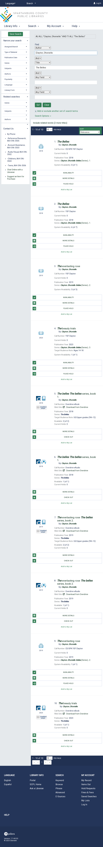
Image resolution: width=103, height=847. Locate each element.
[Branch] (30, 3)
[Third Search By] (43, 77)
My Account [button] (55, 25)
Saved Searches (89, 796)
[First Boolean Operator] (38, 58)
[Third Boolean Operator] (38, 87)
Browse (59, 784)
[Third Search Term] (64, 82)
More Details (53, 178)
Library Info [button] (12, 25)
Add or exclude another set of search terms (56, 111)
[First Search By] (43, 47)
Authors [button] (8, 74)
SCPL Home (35, 784)
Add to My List (66, 190)
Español (8, 784)
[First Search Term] (64, 52)
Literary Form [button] (10, 90)
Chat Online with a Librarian (15, 171)
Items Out (86, 784)
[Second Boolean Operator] (38, 73)
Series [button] (7, 63)
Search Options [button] (43, 116)
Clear (46, 105)
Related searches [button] (11, 96)
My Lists (85, 800)
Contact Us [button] (8, 128)
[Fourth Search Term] (64, 97)
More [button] (77, 26)
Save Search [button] (15, 34)
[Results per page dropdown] (49, 129)
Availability (53, 173)
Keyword (60, 780)
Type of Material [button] (11, 52)
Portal (32, 780)
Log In (98, 3)
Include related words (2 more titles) (50, 123)
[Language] (10, 3)
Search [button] (33, 25)
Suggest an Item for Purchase (15, 177)
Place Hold (53, 184)
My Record (86, 780)
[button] (15, 106)
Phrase (59, 788)
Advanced (60, 792)
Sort (82, 129)
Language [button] (8, 85)
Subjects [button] (8, 68)
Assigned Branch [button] (11, 47)
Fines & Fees (87, 792)
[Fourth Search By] (43, 92)
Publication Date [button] (11, 58)
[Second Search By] (43, 62)
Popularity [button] (8, 79)
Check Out (53, 437)
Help (6, 815)
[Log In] (94, 3)
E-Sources (60, 796)
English (7, 780)
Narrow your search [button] (12, 40)
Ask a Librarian (37, 788)
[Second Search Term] (64, 67)
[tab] (15, 40)
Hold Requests (88, 788)
